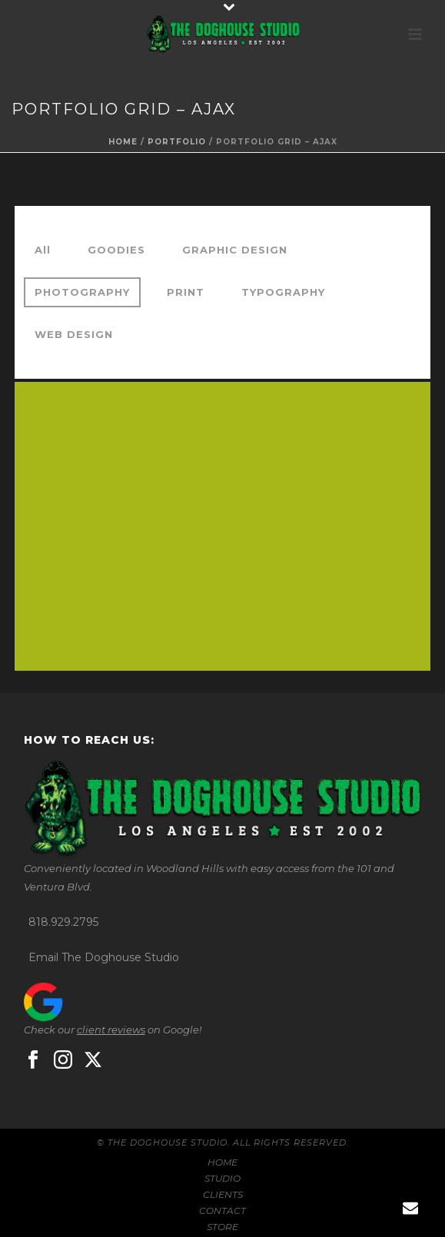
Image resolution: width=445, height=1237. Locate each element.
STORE (222, 1226)
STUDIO (222, 1178)
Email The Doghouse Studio (103, 957)
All (43, 250)
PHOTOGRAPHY (82, 292)
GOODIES (116, 250)
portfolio (177, 142)
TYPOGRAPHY (283, 292)
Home (123, 142)
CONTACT (222, 1210)
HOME (222, 1162)
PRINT (185, 292)
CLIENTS (223, 1194)
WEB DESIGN (74, 334)
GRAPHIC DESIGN (234, 250)
